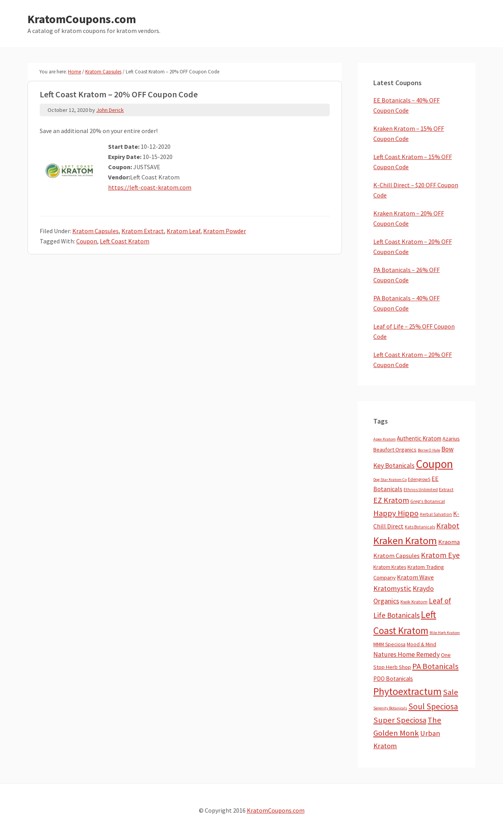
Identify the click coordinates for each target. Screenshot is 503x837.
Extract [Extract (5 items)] (446, 489)
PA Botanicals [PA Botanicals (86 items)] (435, 666)
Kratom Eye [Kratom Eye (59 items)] (440, 555)
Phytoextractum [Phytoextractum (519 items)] (407, 691)
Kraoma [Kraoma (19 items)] (449, 542)
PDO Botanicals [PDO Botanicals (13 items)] (393, 678)
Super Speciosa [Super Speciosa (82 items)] (399, 720)
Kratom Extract (142, 231)
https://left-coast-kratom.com (149, 187)
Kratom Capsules (95, 231)
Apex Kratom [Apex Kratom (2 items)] (384, 439)
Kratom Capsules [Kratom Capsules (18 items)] (396, 555)
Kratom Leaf (183, 231)
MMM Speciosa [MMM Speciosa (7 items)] (389, 644)
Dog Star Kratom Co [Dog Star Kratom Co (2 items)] (390, 479)
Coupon (86, 241)
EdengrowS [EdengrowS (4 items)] (419, 479)
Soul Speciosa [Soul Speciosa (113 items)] (433, 706)
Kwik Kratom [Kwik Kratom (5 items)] (414, 602)
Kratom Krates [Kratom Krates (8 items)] (389, 566)
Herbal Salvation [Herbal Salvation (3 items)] (436, 514)
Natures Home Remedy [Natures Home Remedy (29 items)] (406, 654)
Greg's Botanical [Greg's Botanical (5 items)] (427, 501)
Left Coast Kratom (124, 241)
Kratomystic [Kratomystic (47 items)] (392, 588)
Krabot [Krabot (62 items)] (447, 525)
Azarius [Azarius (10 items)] (451, 438)
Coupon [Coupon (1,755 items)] (434, 464)
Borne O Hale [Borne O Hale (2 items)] (429, 450)
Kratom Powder (224, 231)
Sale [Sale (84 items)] (450, 692)
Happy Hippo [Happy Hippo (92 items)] (396, 513)
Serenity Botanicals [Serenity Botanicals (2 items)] (390, 708)
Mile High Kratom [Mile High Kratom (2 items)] (445, 632)
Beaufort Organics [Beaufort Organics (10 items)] (395, 449)
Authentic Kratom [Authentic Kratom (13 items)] (419, 438)
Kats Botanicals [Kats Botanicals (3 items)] (420, 527)
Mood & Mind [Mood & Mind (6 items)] (421, 644)
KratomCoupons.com (82, 18)
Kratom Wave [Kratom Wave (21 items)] (415, 577)
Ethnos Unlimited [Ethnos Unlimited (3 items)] (421, 489)
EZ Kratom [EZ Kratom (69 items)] (391, 500)
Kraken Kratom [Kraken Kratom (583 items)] (405, 540)
